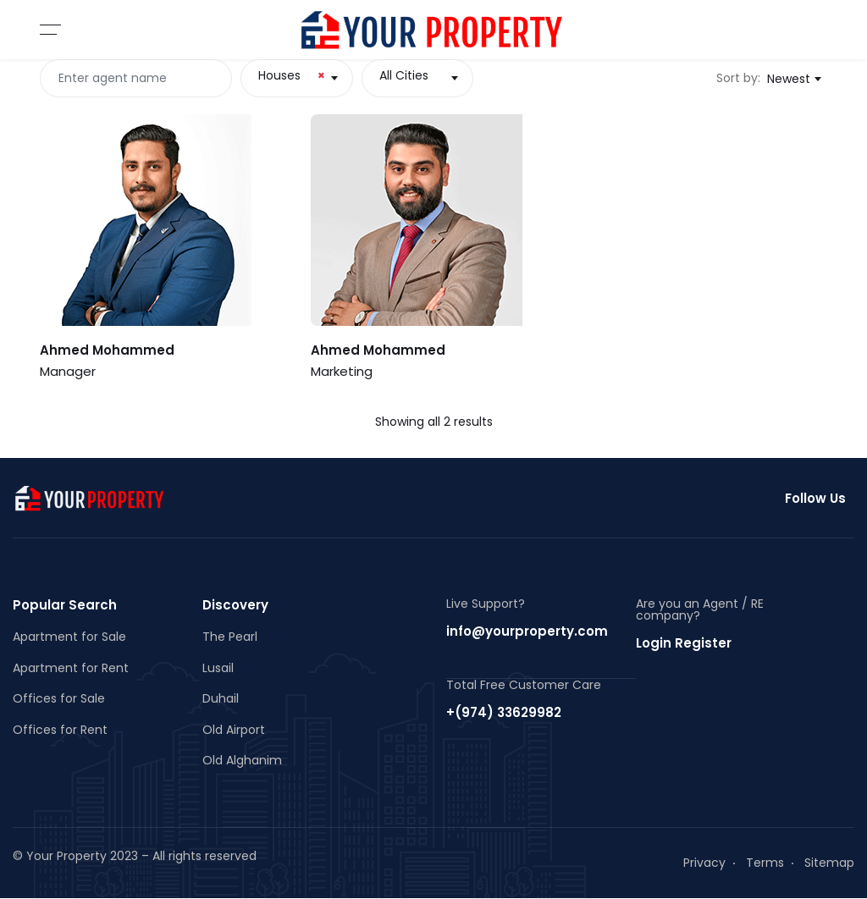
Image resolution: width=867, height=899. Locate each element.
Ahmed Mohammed (107, 350)
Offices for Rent (60, 729)
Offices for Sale (59, 698)
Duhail (220, 698)
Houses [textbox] (291, 75)
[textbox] (417, 75)
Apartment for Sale (69, 636)
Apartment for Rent (71, 667)
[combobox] (296, 78)
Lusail (218, 667)
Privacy (704, 862)
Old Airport (233, 729)
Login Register (684, 643)
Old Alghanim (242, 760)
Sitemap (829, 862)
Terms (765, 862)
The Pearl (229, 636)
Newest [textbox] (788, 78)
